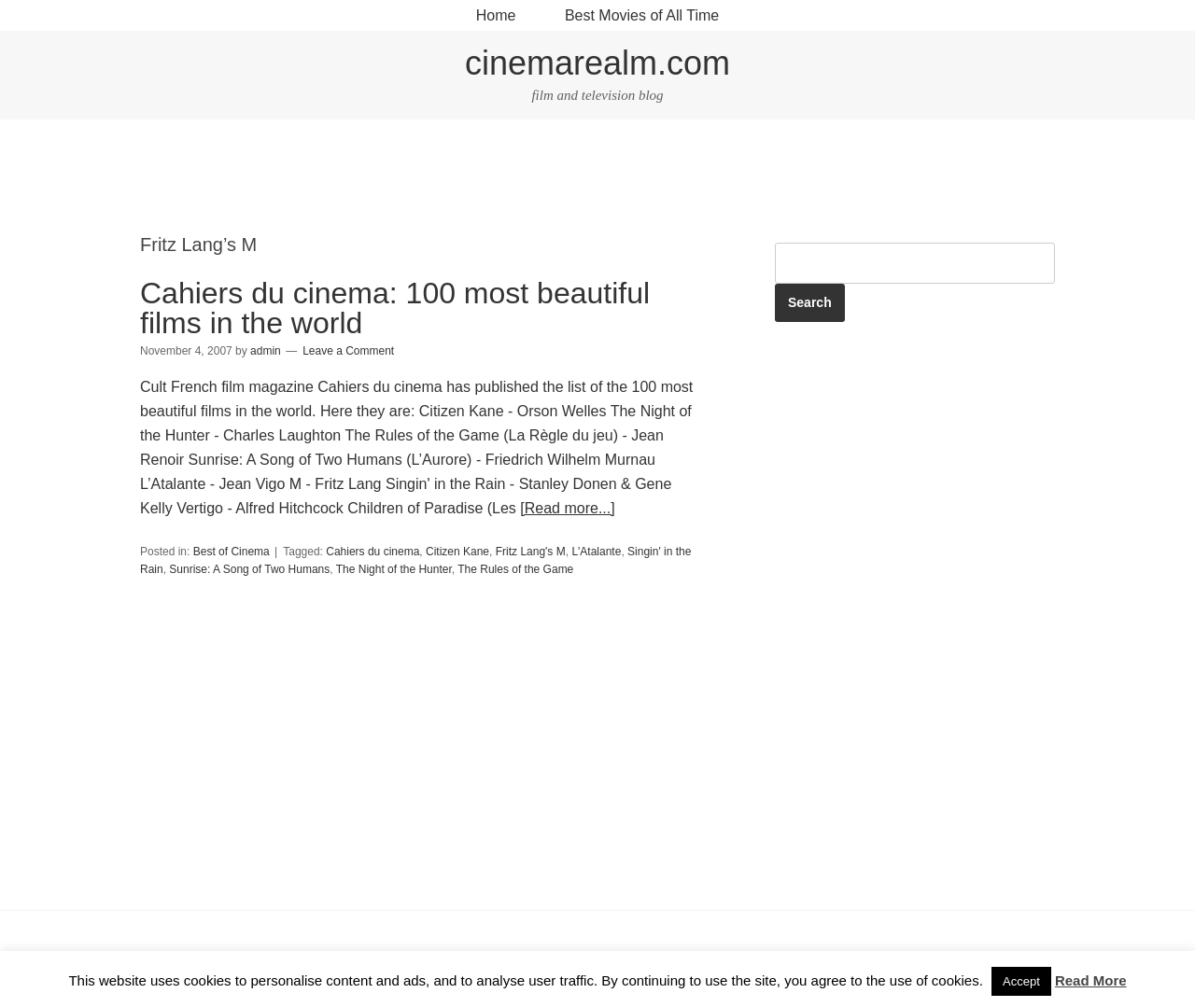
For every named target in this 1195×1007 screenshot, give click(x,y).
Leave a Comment (348, 350)
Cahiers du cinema (372, 551)
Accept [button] (1021, 981)
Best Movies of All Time (642, 15)
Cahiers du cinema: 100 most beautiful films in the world (395, 308)
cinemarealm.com (597, 63)
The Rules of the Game (515, 569)
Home (496, 15)
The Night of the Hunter (394, 569)
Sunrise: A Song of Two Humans (249, 569)
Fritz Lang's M (531, 551)
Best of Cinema (231, 551)
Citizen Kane (457, 551)
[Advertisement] (597, 178)
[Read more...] (567, 508)
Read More (1091, 980)
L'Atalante (596, 551)
